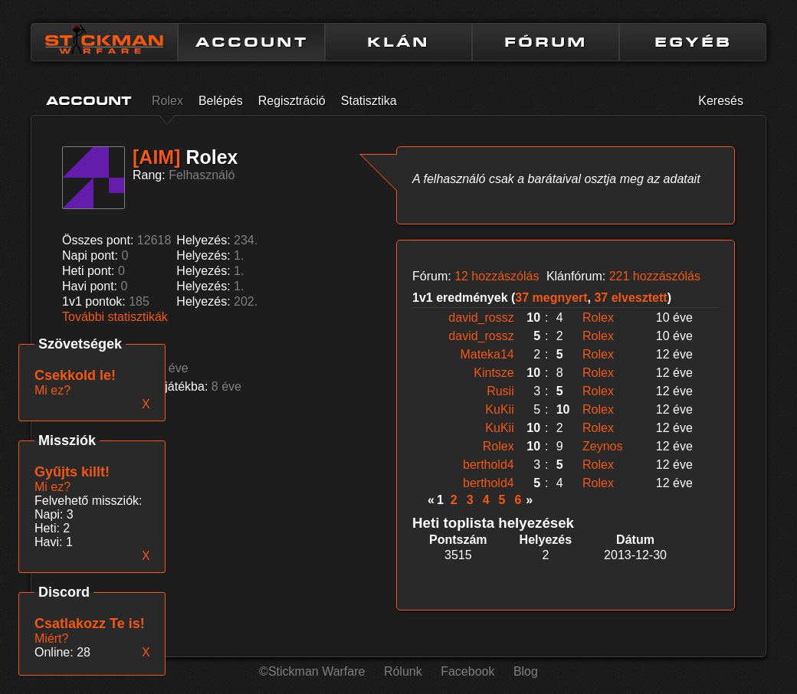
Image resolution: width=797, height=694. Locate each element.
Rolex (167, 100)
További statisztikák (115, 316)
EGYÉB (693, 42)
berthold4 (488, 464)
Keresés (720, 100)
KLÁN (398, 42)
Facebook (467, 671)
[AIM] (156, 157)
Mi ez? (52, 486)
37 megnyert (551, 297)
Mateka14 (486, 354)
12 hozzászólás (496, 276)
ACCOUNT (251, 42)
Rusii (500, 391)
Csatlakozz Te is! (89, 623)
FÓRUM (545, 42)
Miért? (51, 638)
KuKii (499, 409)
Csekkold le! (75, 375)
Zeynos (602, 446)
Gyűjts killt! (72, 472)
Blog (525, 671)
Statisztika (369, 100)
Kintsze (493, 372)
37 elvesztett (630, 297)
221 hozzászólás (654, 276)
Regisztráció (292, 100)
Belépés (220, 100)
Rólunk (403, 671)
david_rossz (480, 317)
